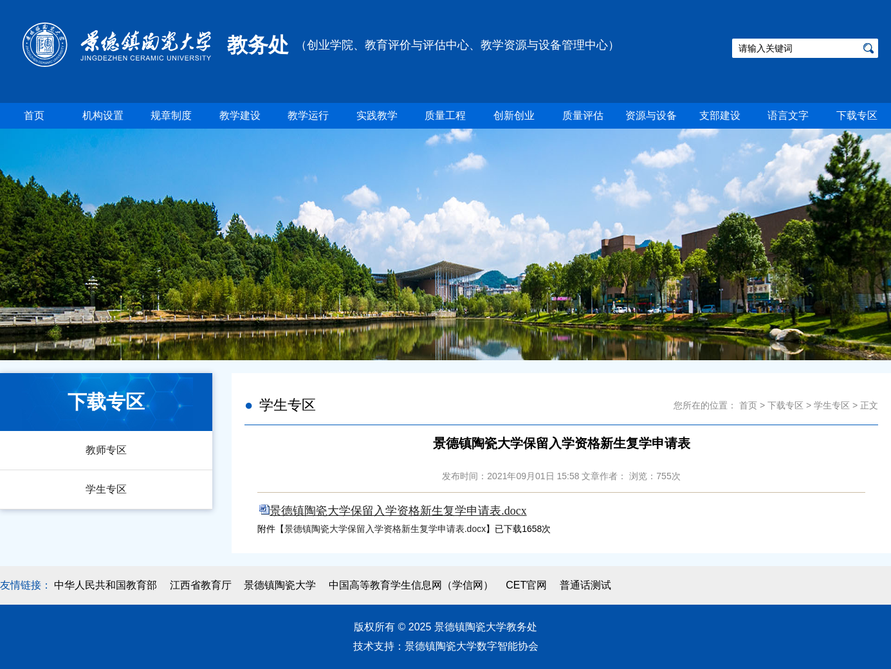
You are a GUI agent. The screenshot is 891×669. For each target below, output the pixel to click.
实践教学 (377, 115)
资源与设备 (651, 115)
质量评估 (582, 115)
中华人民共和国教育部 (105, 585)
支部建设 (719, 115)
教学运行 (308, 115)
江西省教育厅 (201, 585)
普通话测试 (585, 585)
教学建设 (240, 115)
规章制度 (171, 115)
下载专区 (856, 115)
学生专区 (106, 489)
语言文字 (788, 115)
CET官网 (526, 585)
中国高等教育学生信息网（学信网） (411, 585)
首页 (34, 115)
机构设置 (103, 115)
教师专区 (106, 449)
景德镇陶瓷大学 (280, 585)
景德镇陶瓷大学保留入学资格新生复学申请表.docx (385, 529)
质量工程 (445, 115)
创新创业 (514, 115)
